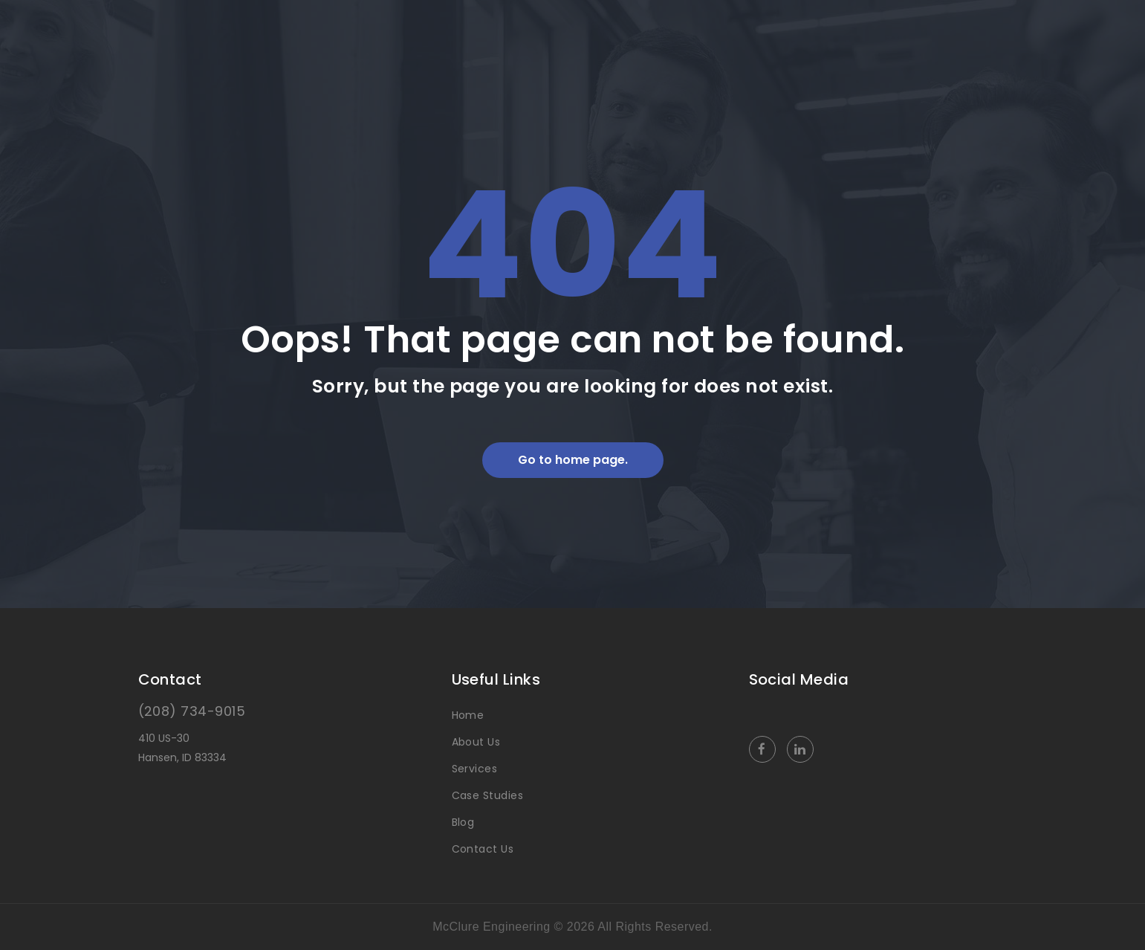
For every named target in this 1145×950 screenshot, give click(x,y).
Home (468, 715)
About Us (476, 741)
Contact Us (483, 848)
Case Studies (488, 795)
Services (475, 768)
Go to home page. (573, 459)
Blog (463, 822)
